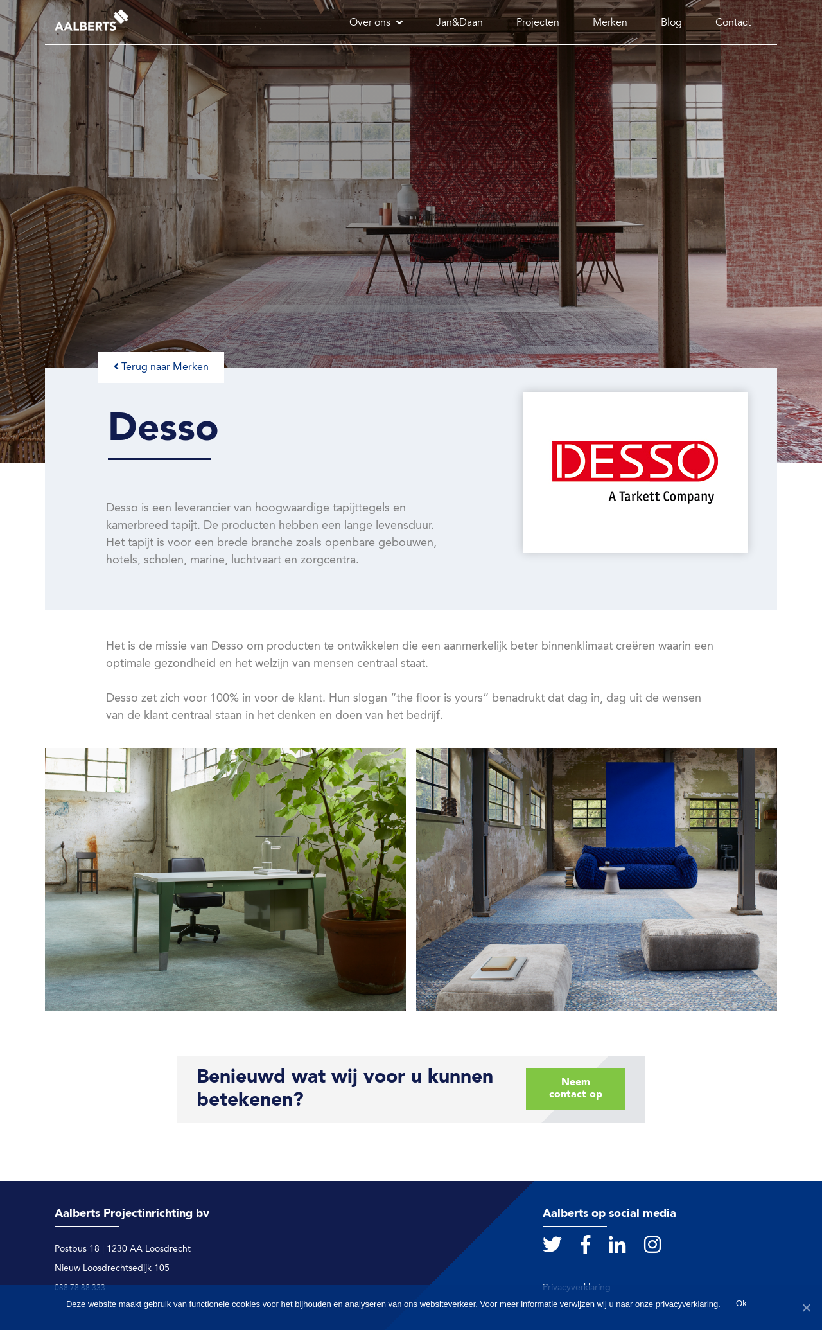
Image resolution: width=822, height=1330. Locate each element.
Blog (671, 23)
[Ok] (806, 1307)
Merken (610, 23)
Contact (733, 23)
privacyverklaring (687, 1304)
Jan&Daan (459, 23)
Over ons (369, 23)
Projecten (537, 23)
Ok (741, 1303)
